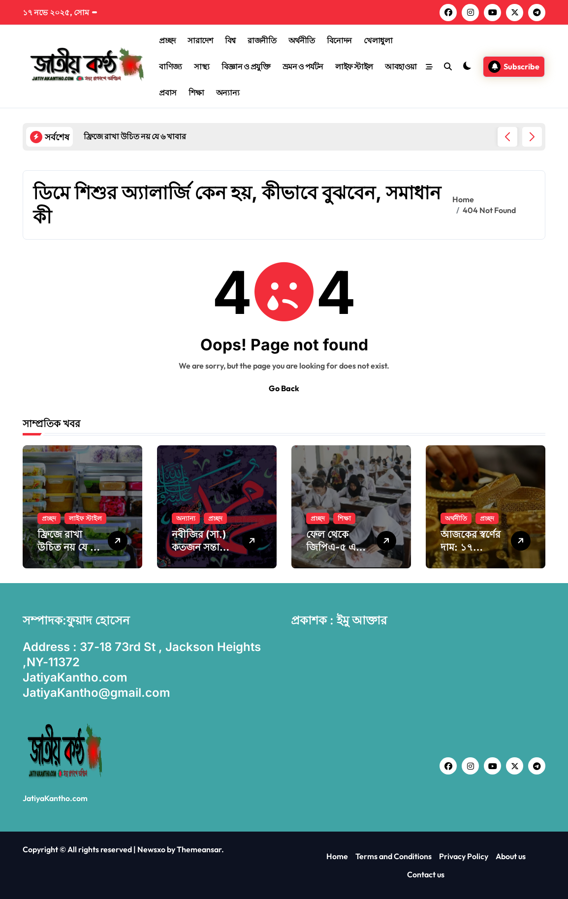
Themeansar (199, 849)
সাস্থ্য (201, 66)
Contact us (425, 874)
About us (511, 856)
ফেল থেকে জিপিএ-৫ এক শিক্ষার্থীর (334, 547)
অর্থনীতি (301, 40)
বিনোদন (339, 40)
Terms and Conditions (393, 856)
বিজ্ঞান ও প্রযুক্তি (246, 66)
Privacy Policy (463, 856)
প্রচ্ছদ (167, 40)
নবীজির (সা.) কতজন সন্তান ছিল (199, 547)
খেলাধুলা (378, 40)
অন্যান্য (228, 92)
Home (337, 856)
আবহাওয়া (401, 66)
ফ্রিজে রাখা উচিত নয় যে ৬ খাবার (66, 547)
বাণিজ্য (170, 66)
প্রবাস (168, 92)
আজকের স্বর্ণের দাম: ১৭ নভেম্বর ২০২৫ (471, 547)
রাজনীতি (262, 40)
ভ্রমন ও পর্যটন (303, 66)
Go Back (284, 388)
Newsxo (151, 849)
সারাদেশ (200, 40)
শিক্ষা (196, 92)
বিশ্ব (230, 40)
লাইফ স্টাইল (354, 66)
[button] (532, 137)
